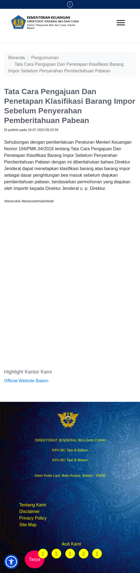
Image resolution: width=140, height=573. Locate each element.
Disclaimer (29, 511)
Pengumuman (45, 57)
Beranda (16, 57)
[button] (11, 561)
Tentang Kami (32, 505)
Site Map (28, 524)
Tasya (34, 559)
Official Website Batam (26, 380)
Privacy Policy (33, 518)
